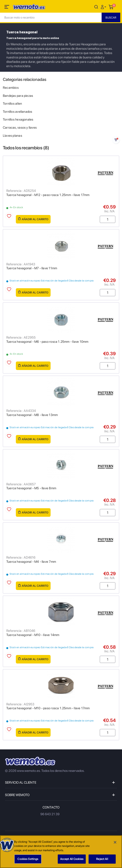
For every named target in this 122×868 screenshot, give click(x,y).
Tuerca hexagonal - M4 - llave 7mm (31, 562)
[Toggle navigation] (7, 7)
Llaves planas (12, 136)
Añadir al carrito (33, 219)
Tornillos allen (12, 104)
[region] (61, 851)
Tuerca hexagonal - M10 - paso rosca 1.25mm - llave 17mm (48, 708)
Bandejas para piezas (18, 96)
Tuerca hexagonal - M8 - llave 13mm (32, 415)
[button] (104, 7)
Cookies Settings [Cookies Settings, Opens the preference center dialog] (27, 859)
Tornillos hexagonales (18, 119)
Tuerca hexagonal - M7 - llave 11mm (31, 268)
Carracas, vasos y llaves (20, 128)
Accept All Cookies (71, 859)
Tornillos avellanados (17, 112)
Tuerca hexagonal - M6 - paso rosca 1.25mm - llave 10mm (47, 342)
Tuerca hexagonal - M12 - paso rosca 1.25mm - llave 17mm (48, 195)
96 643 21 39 (49, 814)
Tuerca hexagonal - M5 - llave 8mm (31, 488)
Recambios (11, 88)
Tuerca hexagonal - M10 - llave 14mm (32, 635)
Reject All (102, 859)
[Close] (115, 842)
